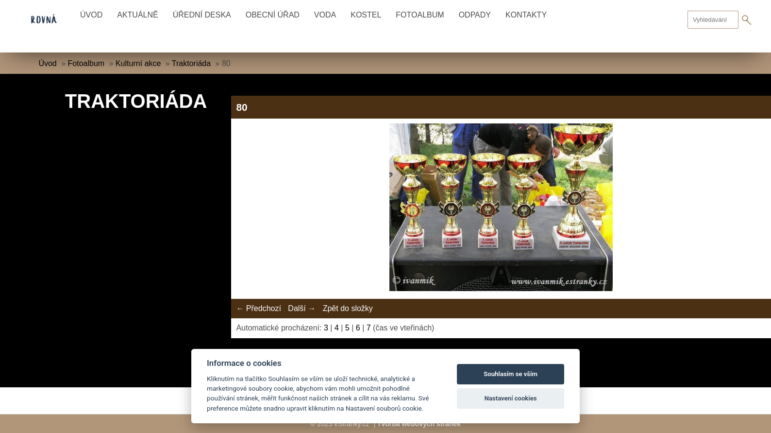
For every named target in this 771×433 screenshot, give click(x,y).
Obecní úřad (273, 15)
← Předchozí (258, 308)
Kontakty (526, 15)
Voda (325, 15)
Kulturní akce (138, 63)
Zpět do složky (348, 308)
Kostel (366, 15)
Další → (302, 308)
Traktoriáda (191, 63)
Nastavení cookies (511, 398)
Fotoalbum (420, 15)
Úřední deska (202, 15)
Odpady (475, 15)
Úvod (91, 15)
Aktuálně (137, 15)
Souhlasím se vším (510, 374)
